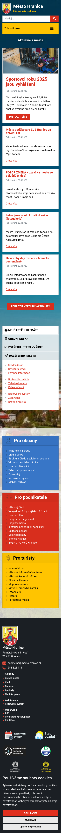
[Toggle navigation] (52, 28)
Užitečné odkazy (17, 530)
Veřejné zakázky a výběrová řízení (27, 511)
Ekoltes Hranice (17, 401)
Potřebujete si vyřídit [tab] (24, 347)
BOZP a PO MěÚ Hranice (22, 542)
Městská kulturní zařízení (22, 576)
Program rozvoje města (21, 519)
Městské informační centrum (25, 572)
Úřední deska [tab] (16, 338)
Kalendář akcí (16, 387)
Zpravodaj (14, 397)
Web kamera (11, 700)
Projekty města (17, 523)
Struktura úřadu (17, 369)
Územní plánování (18, 466)
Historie (13, 595)
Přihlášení (10, 720)
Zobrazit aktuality (30, 306)
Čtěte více (11, 160)
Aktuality (9, 674)
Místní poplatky (17, 534)
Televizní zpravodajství (21, 470)
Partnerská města (18, 599)
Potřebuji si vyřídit (18, 379)
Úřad (7, 682)
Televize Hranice (17, 383)
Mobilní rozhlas (17, 482)
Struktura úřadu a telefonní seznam (28, 458)
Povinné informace (19, 373)
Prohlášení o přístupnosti (18, 716)
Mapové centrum (18, 584)
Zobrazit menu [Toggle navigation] (12, 28)
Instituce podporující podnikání (26, 527)
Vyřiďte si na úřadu (19, 450)
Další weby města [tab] (20, 355)
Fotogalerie (14, 592)
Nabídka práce (12, 694)
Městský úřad (16, 507)
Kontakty (9, 690)
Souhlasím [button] (30, 813)
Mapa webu (11, 710)
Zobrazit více (18, 116)
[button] (54, 19)
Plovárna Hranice (18, 580)
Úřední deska (15, 365)
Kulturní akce (15, 568)
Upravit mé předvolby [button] (30, 826)
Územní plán (15, 515)
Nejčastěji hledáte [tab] (21, 330)
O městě (9, 686)
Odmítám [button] (30, 820)
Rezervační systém (19, 393)
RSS (7, 713)
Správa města (12, 678)
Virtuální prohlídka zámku (23, 462)
